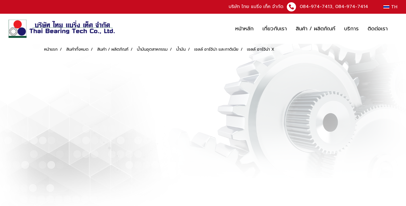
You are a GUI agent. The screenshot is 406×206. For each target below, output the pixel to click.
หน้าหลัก (244, 29)
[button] (397, 29)
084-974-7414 (351, 6)
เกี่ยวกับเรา (274, 29)
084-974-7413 (316, 6)
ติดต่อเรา (378, 29)
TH (390, 6)
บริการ (351, 29)
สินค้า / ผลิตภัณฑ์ (315, 29)
